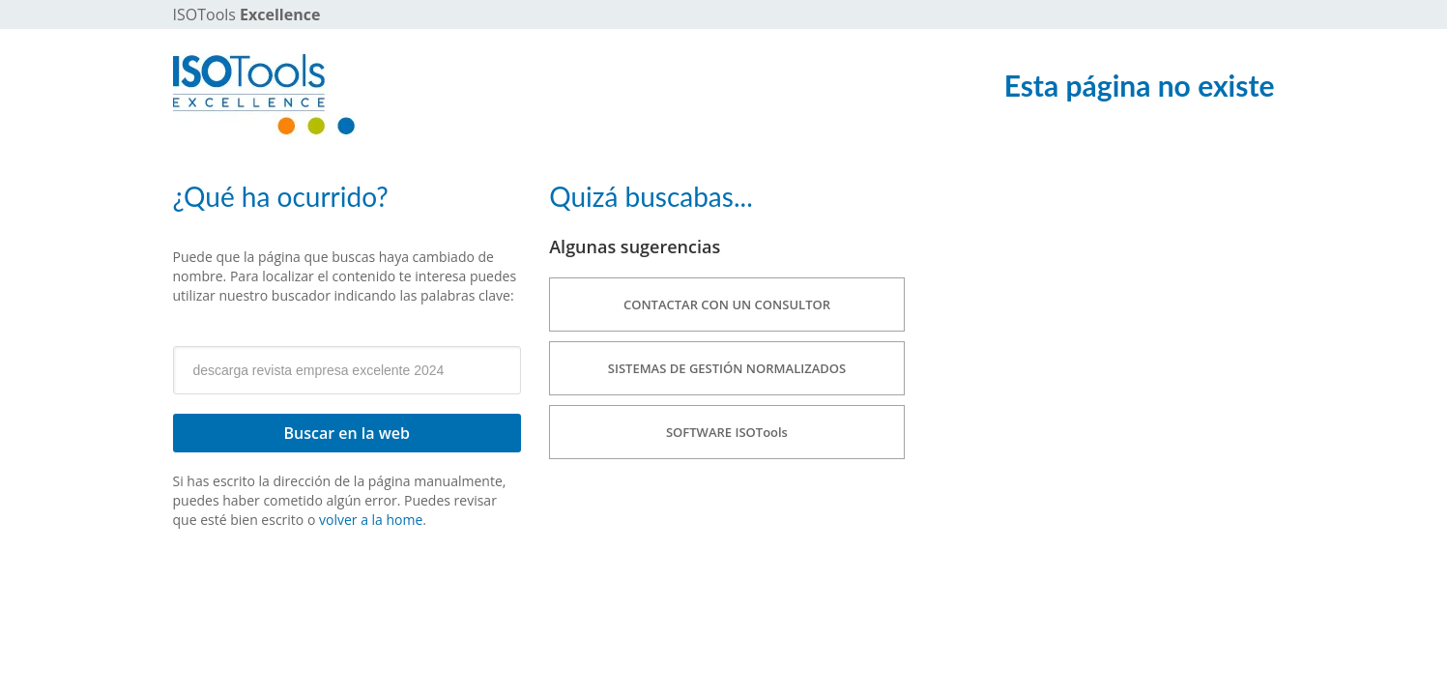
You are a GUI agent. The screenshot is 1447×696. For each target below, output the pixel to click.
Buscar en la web (347, 433)
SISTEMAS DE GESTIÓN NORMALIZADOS (727, 368)
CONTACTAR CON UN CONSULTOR (726, 304)
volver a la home (370, 519)
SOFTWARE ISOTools (727, 432)
